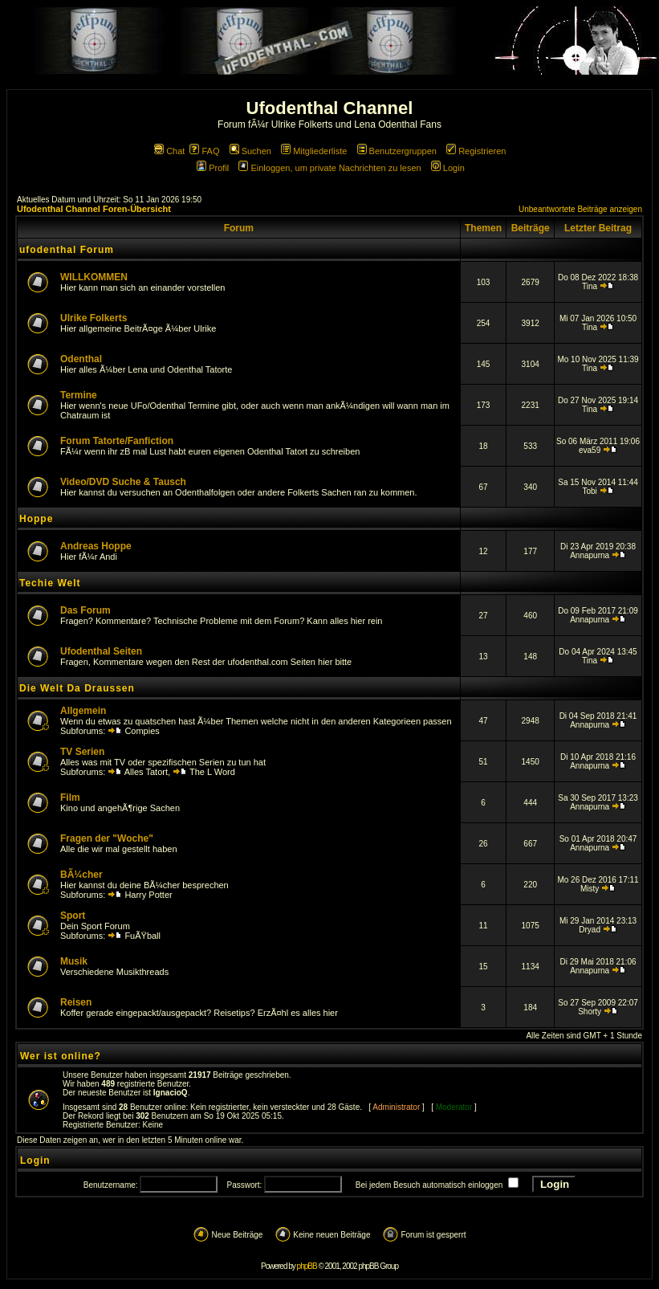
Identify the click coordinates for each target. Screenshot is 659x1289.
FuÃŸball (142, 935)
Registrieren (476, 151)
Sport (72, 915)
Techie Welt (50, 583)
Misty (589, 888)
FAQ (204, 151)
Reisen (76, 1002)
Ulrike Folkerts (93, 318)
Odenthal (81, 359)
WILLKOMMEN (94, 277)
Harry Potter (148, 894)
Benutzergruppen (397, 151)
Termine (78, 395)
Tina (589, 286)
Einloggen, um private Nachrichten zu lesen (329, 168)
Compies (141, 731)
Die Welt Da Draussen (77, 688)
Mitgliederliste (314, 151)
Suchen (250, 151)
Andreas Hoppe (96, 546)
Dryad (589, 929)
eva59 (589, 450)
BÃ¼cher (81, 874)
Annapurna (589, 555)
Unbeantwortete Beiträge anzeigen (580, 209)
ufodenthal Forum (66, 249)
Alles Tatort (146, 772)
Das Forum (85, 610)
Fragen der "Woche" (106, 838)
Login (448, 168)
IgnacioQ (170, 1092)
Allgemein (83, 710)
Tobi (589, 491)
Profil (213, 168)
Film (70, 797)
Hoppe (36, 518)
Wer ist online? (60, 1056)
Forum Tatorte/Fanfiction (116, 441)
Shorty (589, 1011)
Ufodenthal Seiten (101, 651)
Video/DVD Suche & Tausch (123, 481)
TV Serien (82, 751)
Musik (73, 961)
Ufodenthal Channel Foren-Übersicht (94, 209)
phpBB (307, 1266)
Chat (169, 151)
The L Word (212, 772)
